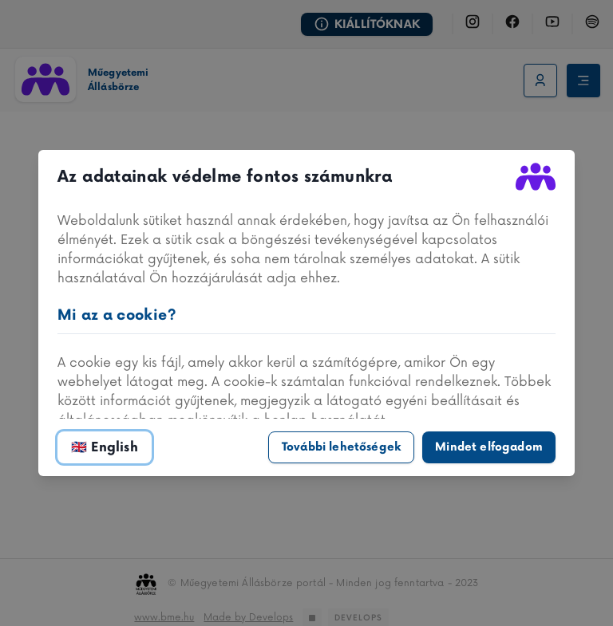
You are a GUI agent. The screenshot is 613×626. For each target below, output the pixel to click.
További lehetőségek (341, 447)
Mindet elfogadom (489, 447)
